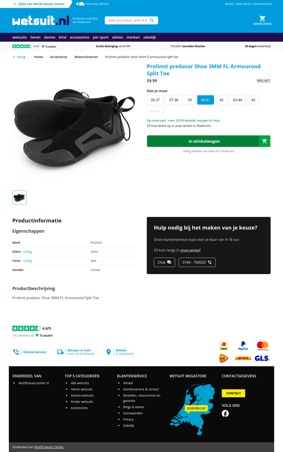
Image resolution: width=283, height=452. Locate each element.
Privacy (128, 419)
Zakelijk (128, 425)
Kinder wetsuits (82, 401)
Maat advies (243, 4)
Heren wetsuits (82, 389)
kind (62, 37)
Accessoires (79, 408)
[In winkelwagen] (209, 141)
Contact (233, 393)
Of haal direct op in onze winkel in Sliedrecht (179, 126)
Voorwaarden (133, 413)
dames (49, 37)
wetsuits (19, 37)
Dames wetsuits (82, 395)
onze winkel (190, 250)
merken (133, 37)
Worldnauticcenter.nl (34, 383)
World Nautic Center (49, 447)
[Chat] (164, 262)
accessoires (79, 37)
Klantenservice (263, 4)
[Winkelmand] (262, 20)
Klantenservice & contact (141, 389)
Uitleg (27, 251)
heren (35, 37)
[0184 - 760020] (197, 262)
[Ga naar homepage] (40, 20)
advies (117, 37)
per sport (101, 37)
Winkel (229, 4)
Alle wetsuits (80, 383)
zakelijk (149, 37)
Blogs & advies (133, 407)
